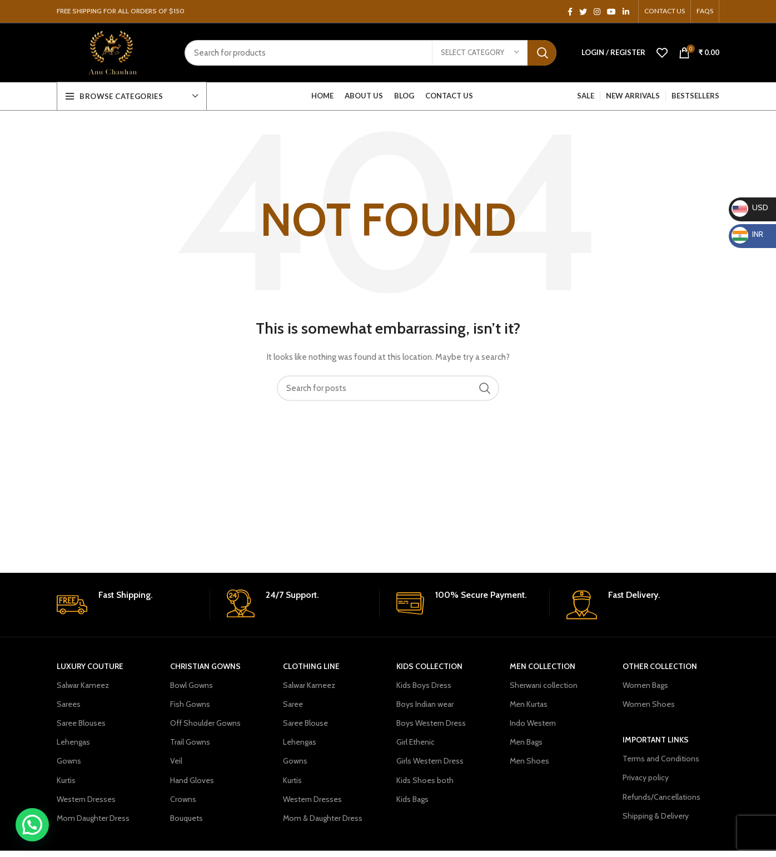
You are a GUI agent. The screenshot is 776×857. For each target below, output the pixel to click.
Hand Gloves (192, 780)
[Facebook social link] (570, 11)
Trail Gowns (190, 742)
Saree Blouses (81, 723)
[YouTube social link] (611, 11)
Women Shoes (649, 704)
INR (747, 234)
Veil (176, 761)
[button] (32, 824)
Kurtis (66, 780)
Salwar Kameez (83, 685)
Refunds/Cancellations (661, 797)
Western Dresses (86, 799)
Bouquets (186, 818)
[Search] (370, 53)
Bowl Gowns (191, 685)
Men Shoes (529, 761)
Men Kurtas (529, 704)
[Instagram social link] (597, 11)
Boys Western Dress (431, 723)
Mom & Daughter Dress (322, 818)
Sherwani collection (544, 685)
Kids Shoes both (425, 780)
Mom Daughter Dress (93, 818)
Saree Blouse (305, 723)
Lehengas (73, 742)
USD (750, 207)
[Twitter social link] (583, 11)
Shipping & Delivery (656, 816)
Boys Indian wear (425, 704)
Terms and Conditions (661, 759)
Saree (293, 704)
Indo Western (533, 723)
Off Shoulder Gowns (205, 723)
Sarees (69, 704)
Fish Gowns (190, 704)
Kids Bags (412, 799)
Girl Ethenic (415, 742)
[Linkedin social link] (626, 11)
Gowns (69, 761)
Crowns (183, 799)
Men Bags (526, 742)
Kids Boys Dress (423, 685)
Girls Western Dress (430, 761)
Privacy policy (646, 777)
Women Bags (645, 685)
